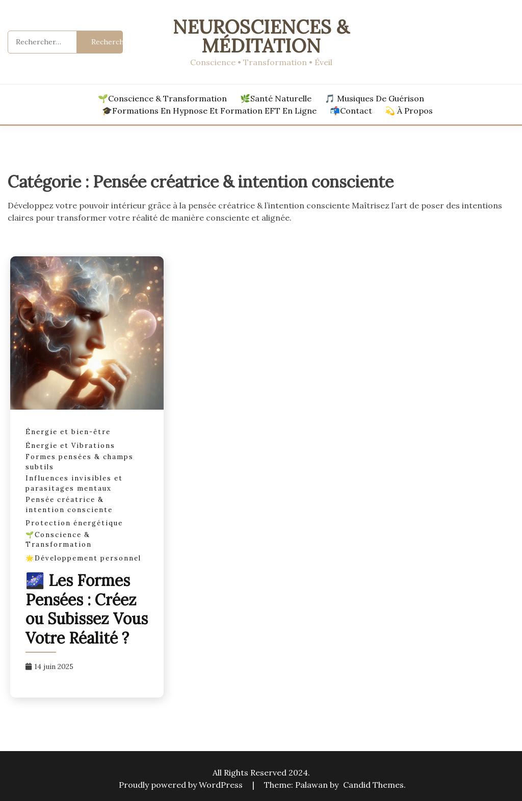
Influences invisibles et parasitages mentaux (74, 483)
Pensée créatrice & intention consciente (69, 504)
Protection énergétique (74, 523)
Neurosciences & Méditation (261, 36)
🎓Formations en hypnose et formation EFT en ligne (209, 110)
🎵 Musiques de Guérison (374, 98)
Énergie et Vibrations (70, 445)
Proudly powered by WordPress (182, 785)
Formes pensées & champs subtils (79, 461)
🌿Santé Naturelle (275, 98)
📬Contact (351, 110)
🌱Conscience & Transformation (162, 98)
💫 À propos (409, 110)
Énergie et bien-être (68, 432)
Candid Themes (373, 785)
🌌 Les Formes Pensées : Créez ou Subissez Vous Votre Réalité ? (86, 609)
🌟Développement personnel (83, 558)
